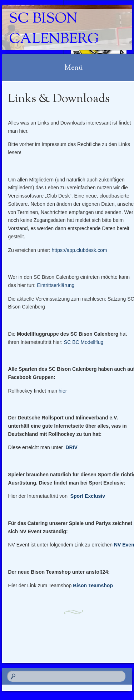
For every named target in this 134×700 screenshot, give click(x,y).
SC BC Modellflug (84, 342)
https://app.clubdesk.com (79, 250)
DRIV (71, 447)
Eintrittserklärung (55, 285)
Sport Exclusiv (87, 496)
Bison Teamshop (93, 585)
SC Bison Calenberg (54, 29)
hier (63, 391)
